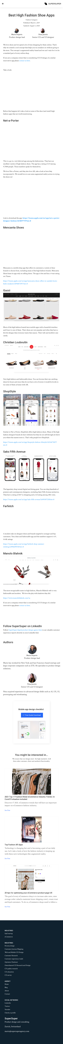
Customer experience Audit (14, 959)
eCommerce (9, 937)
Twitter (7, 1006)
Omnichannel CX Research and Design (17, 965)
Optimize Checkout (11, 962)
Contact (7, 994)
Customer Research (11, 956)
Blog (6, 987)
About (7, 991)
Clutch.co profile (10, 1013)
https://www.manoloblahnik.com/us (16, 598)
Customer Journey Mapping (14, 949)
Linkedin (8, 1003)
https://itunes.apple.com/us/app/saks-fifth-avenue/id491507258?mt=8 (28, 499)
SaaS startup (9, 933)
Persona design (10, 946)
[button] (3, 4)
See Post (7, 810)
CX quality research (11, 969)
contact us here (24, 60)
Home (7, 984)
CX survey (8, 975)
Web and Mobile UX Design (14, 952)
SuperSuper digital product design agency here (25, 630)
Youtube (7, 1009)
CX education (9, 972)
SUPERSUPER (54, 4)
